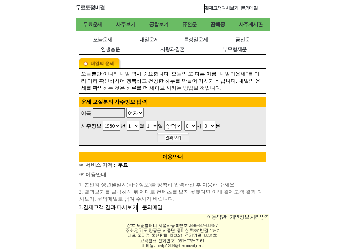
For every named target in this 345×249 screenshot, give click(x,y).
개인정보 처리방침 (249, 217)
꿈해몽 (217, 24)
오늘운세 (102, 39)
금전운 (242, 39)
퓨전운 (189, 24)
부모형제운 (235, 49)
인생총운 (110, 49)
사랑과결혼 (172, 49)
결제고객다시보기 (221, 8)
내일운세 (149, 39)
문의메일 (249, 8)
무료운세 (92, 24)
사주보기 (125, 24)
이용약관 (216, 217)
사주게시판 (251, 24)
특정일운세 (196, 39)
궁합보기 (158, 24)
